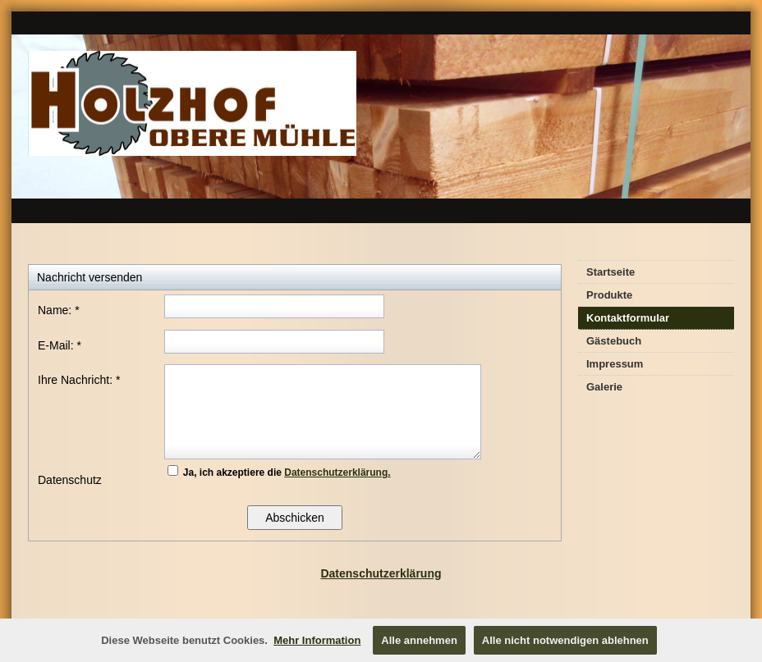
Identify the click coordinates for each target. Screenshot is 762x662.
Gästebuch (613, 341)
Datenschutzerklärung (380, 573)
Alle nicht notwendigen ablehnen (565, 640)
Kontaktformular (627, 318)
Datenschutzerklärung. (337, 472)
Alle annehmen (419, 640)
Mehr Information (316, 640)
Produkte (609, 295)
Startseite (610, 272)
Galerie (604, 387)
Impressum (614, 364)
